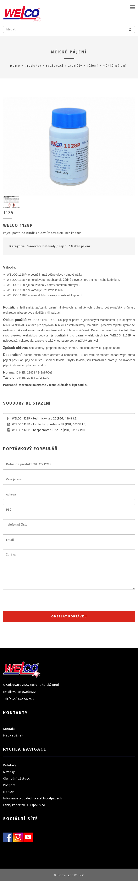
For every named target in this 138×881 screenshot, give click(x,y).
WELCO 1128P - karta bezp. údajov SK (38, 424)
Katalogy (9, 765)
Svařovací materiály (64, 65)
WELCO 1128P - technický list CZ (34, 418)
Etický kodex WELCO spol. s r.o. (24, 805)
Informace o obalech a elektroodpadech (32, 798)
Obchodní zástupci (16, 778)
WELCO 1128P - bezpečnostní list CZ (37, 430)
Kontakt (9, 729)
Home (15, 65)
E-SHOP (8, 792)
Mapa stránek (13, 735)
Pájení (92, 65)
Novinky (9, 772)
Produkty (33, 65)
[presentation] (34, 602)
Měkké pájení (69, 51)
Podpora (9, 785)
